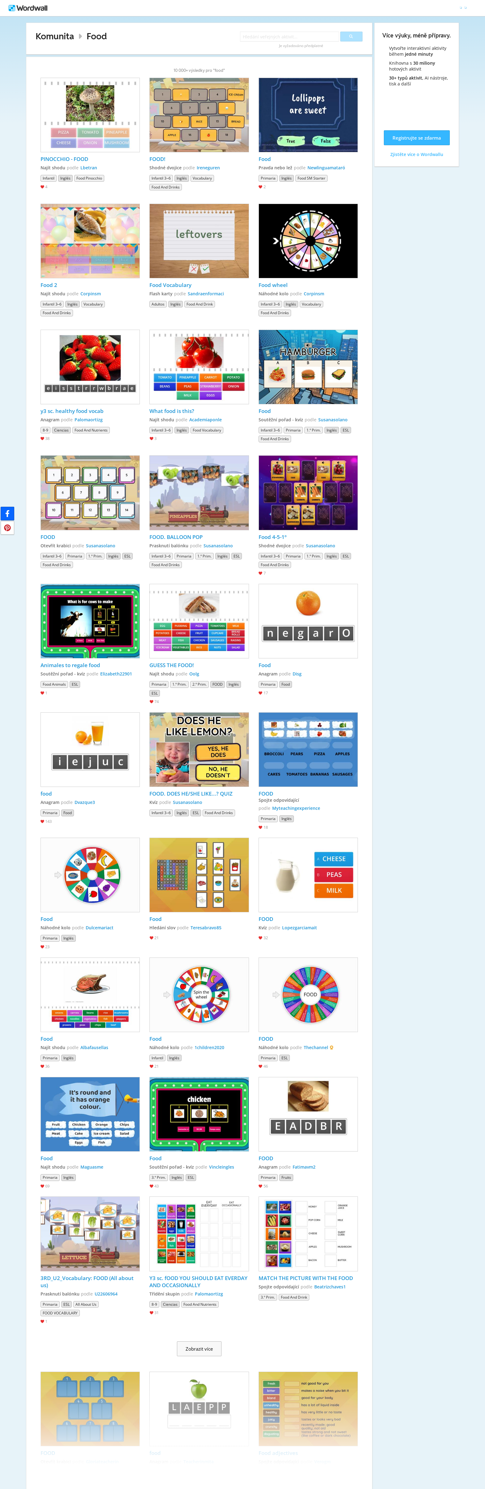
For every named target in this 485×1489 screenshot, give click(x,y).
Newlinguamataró (326, 168)
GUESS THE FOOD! (171, 665)
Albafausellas (94, 1047)
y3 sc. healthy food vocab (72, 411)
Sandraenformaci (206, 294)
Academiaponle (205, 420)
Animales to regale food (70, 665)
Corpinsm (90, 294)
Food (97, 36)
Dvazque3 (85, 802)
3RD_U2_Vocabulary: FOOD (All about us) (88, 1281)
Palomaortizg (89, 420)
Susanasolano (333, 420)
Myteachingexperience (296, 808)
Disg (297, 674)
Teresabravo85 (206, 928)
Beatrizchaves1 (330, 1287)
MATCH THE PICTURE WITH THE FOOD (306, 1278)
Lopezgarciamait (299, 928)
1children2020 (209, 1047)
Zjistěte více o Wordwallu (416, 154)
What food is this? (171, 411)
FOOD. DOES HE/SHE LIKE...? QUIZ (191, 793)
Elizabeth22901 (116, 674)
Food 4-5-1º (272, 536)
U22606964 (106, 1294)
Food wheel (273, 285)
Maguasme (91, 1167)
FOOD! (157, 159)
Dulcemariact (100, 928)
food (46, 793)
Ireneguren (208, 168)
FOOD (48, 536)
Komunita (55, 36)
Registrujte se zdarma (417, 138)
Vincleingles (221, 1167)
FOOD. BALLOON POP (176, 536)
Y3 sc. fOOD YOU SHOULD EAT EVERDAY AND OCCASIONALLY (199, 1281)
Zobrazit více (199, 1349)
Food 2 (49, 285)
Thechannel (316, 1047)
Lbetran (88, 168)
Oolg (194, 674)
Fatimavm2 (304, 1167)
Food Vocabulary (170, 285)
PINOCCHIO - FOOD (64, 159)
